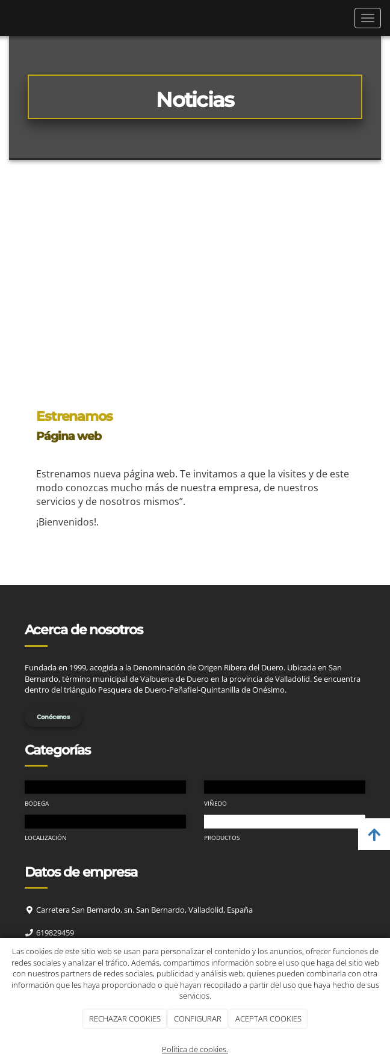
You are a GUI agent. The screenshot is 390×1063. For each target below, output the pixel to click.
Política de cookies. (195, 1049)
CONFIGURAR (197, 1018)
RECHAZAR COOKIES (125, 1018)
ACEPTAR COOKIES (268, 1018)
